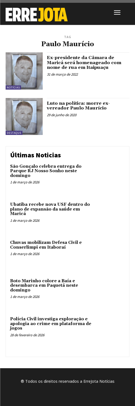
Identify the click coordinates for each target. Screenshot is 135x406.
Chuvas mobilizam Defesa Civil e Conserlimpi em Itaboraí (46, 245)
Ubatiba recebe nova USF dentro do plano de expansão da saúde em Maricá (50, 209)
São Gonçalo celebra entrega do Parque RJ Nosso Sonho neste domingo (45, 171)
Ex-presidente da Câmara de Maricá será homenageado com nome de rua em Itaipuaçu (84, 62)
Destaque (14, 133)
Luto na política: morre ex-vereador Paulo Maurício (78, 106)
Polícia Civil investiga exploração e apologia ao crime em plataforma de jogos (50, 323)
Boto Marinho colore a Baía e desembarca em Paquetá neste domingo (44, 285)
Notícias (13, 87)
